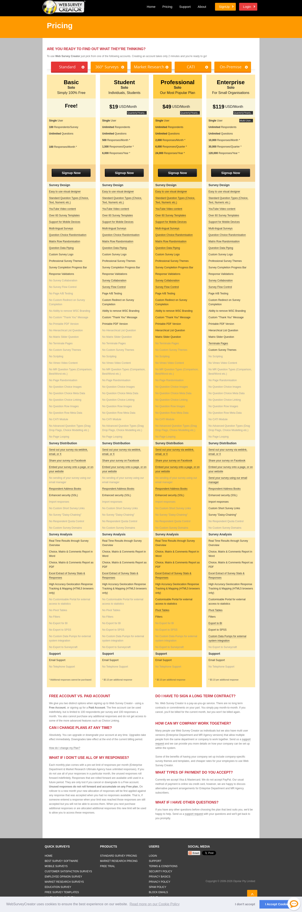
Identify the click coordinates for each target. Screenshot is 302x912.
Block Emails (158, 892)
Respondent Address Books (65, 488)
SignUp (224, 6)
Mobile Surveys (56, 866)
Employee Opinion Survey (63, 876)
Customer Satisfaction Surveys (68, 871)
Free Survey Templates (62, 892)
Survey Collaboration (114, 280)
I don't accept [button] (245, 904)
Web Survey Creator (64, 7)
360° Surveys (107, 66)
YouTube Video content (62, 208)
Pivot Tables (162, 610)
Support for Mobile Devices (64, 221)
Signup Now (71, 173)
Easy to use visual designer (65, 191)
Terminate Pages (218, 343)
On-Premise (230, 66)
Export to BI (215, 623)
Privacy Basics (159, 876)
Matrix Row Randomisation (64, 241)
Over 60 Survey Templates (64, 215)
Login (247, 6)
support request (194, 813)
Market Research (149, 66)
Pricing (167, 6)
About (202, 6)
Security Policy (160, 871)
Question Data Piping (61, 247)
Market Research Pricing (119, 861)
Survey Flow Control (114, 287)
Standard (67, 66)
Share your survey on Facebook (67, 460)
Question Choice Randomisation (67, 234)
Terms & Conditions (163, 866)
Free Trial (107, 866)
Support (185, 6)
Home (151, 6)
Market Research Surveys (64, 881)
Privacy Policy (159, 881)
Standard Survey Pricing (118, 855)
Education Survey (58, 887)
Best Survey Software (61, 861)
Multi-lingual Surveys (61, 228)
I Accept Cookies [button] (277, 904)
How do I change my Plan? (64, 748)
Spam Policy (157, 887)
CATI (191, 66)
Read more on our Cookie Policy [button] (154, 904)
